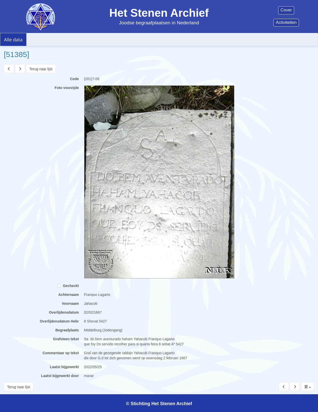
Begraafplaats (67, 330)
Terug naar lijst (40, 69)
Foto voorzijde (67, 88)
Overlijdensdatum (64, 312)
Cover (286, 10)
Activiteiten (286, 22)
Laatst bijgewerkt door (60, 376)
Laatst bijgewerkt (64, 367)
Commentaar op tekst (61, 353)
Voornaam (70, 303)
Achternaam (68, 295)
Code (74, 79)
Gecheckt (68, 286)
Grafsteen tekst (66, 339)
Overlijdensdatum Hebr (59, 321)
